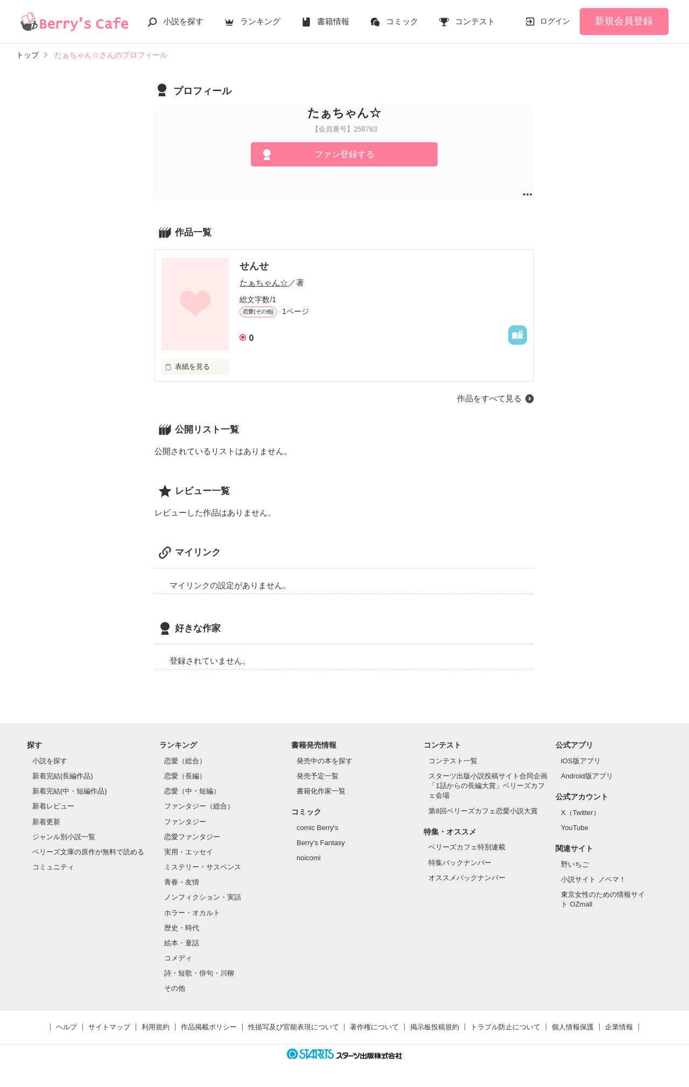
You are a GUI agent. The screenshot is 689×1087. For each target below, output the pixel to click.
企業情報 (619, 1027)
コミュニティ (53, 867)
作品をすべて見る (489, 398)
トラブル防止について (505, 1027)
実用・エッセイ (188, 852)
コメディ (178, 958)
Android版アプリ (587, 776)
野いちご (575, 864)
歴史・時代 (181, 928)
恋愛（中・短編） (192, 791)
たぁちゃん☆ (264, 282)
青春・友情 (181, 882)
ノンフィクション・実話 (202, 897)
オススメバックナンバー (466, 878)
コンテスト (475, 21)
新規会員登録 (624, 21)
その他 (174, 988)
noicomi (309, 858)
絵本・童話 (181, 943)
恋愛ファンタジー (192, 837)
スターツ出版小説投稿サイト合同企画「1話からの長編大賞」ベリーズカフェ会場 (487, 785)
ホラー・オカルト (192, 913)
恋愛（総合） (185, 761)
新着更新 (46, 822)
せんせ (254, 266)
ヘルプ (66, 1027)
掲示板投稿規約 (434, 1027)
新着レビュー (53, 806)
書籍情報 (333, 21)
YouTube (574, 828)
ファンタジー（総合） (199, 806)
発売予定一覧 (318, 776)
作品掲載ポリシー (209, 1027)
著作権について (374, 1027)
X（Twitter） (580, 813)
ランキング (260, 21)
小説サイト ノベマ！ (593, 879)
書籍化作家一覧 (321, 791)
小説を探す (183, 21)
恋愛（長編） (185, 776)
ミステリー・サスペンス (202, 867)
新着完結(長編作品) (62, 776)
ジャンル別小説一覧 (63, 837)
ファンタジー (185, 822)
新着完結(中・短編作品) (69, 791)
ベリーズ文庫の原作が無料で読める (88, 852)
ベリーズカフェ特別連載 (466, 847)
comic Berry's (318, 828)
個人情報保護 (573, 1027)
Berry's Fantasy (321, 843)
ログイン (555, 21)
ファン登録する (344, 154)
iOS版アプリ (581, 761)
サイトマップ (109, 1027)
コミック (402, 21)
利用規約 (156, 1027)
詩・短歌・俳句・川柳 (199, 973)
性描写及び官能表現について (293, 1027)
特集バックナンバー (459, 863)
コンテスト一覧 (452, 761)
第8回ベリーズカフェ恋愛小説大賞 (482, 811)
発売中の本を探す (325, 761)
